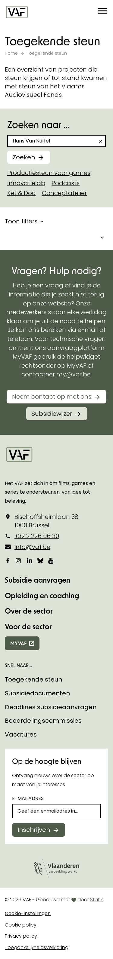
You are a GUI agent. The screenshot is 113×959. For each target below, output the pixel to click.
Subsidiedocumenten (37, 693)
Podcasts (66, 183)
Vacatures (21, 734)
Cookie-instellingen (28, 913)
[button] (102, 12)
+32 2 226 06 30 (36, 536)
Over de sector (29, 610)
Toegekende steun (33, 679)
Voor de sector (28, 626)
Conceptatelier (64, 193)
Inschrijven (33, 830)
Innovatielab (26, 183)
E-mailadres (28, 798)
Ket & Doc (21, 193)
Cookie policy (20, 924)
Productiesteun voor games (48, 173)
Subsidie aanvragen (37, 579)
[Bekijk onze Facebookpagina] (8, 560)
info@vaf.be (32, 547)
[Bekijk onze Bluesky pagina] (40, 560)
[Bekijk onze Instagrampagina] (19, 560)
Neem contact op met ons (51, 396)
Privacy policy (21, 936)
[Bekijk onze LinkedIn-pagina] (30, 560)
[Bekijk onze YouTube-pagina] (51, 560)
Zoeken (24, 157)
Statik (96, 899)
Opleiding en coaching (42, 595)
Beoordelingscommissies (43, 720)
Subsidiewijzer (52, 413)
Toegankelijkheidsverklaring (36, 947)
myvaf (18, 643)
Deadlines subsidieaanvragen (50, 707)
